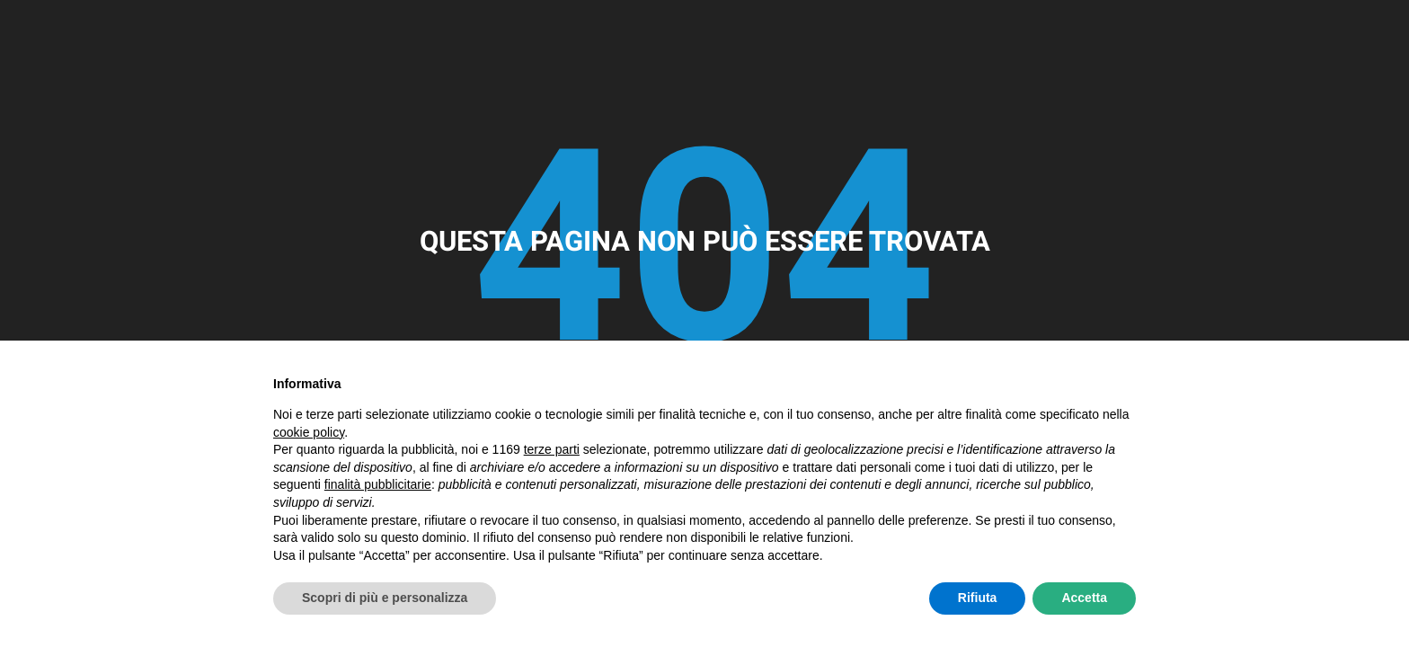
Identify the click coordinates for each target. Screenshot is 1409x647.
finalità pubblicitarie (377, 484)
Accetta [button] (1084, 597)
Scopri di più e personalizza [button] (384, 597)
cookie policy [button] (308, 432)
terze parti (552, 449)
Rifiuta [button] (977, 597)
